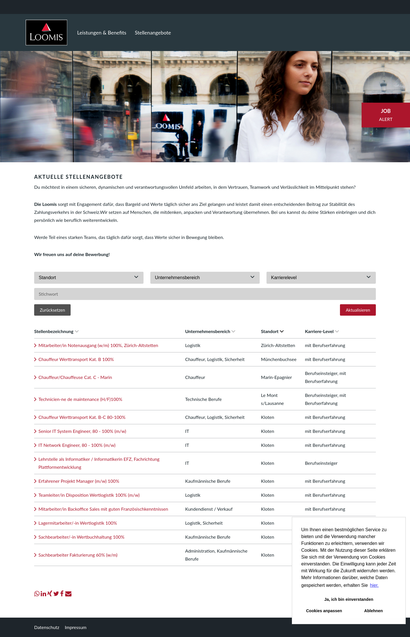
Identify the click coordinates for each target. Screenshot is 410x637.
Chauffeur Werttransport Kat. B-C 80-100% (82, 417)
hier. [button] (374, 585)
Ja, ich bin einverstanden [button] (348, 599)
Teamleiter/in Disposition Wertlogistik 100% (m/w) (89, 495)
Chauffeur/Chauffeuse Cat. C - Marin (75, 377)
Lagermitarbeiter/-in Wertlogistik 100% (77, 523)
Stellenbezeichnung (56, 331)
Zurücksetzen (52, 310)
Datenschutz (46, 627)
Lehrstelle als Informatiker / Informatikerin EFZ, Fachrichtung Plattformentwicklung (98, 463)
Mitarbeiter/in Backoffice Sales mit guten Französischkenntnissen (103, 509)
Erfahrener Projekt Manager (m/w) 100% (78, 481)
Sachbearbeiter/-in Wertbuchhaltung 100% (81, 536)
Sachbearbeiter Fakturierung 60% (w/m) (78, 554)
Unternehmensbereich (210, 331)
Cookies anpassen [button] (324, 610)
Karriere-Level (322, 331)
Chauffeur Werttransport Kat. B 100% (76, 359)
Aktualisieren (358, 310)
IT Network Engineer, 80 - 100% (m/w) (77, 445)
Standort (272, 331)
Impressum (75, 627)
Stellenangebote (153, 32)
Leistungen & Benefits (101, 32)
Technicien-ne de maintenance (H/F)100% (80, 399)
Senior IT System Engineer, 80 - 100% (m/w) (82, 431)
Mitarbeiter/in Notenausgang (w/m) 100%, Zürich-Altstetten (98, 345)
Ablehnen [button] (373, 610)
